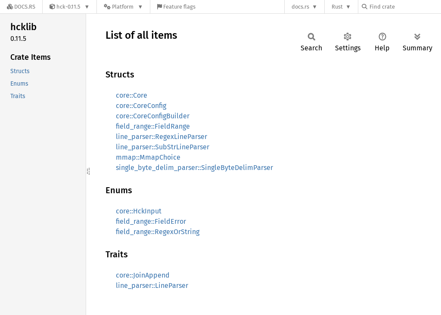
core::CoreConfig (141, 106)
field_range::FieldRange (153, 126)
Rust (337, 6)
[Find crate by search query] (405, 6)
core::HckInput (138, 211)
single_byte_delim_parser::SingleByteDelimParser (194, 168)
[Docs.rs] (21, 6)
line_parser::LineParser (152, 285)
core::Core (131, 95)
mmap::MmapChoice (148, 157)
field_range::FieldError (151, 221)
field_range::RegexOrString (157, 232)
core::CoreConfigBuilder (152, 116)
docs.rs (300, 6)
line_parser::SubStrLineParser (162, 147)
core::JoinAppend (143, 275)
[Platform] (123, 6)
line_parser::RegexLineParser (161, 137)
